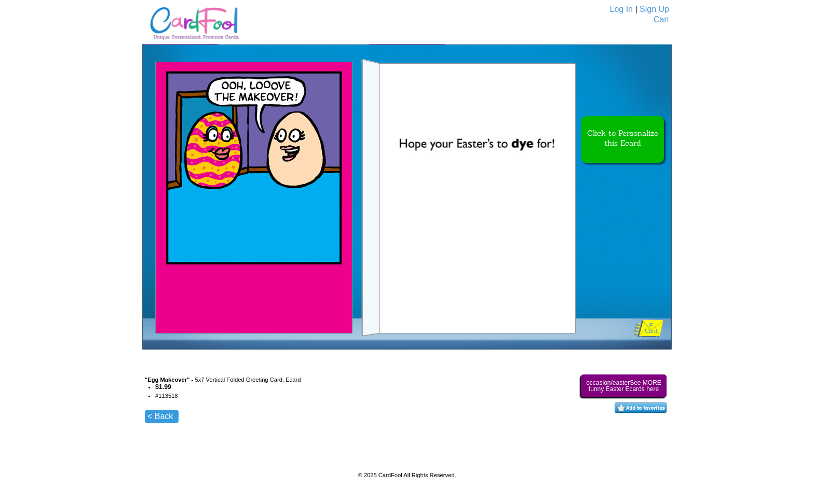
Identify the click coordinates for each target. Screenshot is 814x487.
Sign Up (654, 9)
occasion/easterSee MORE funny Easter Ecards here (623, 386)
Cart (661, 19)
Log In (621, 9)
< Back (160, 416)
